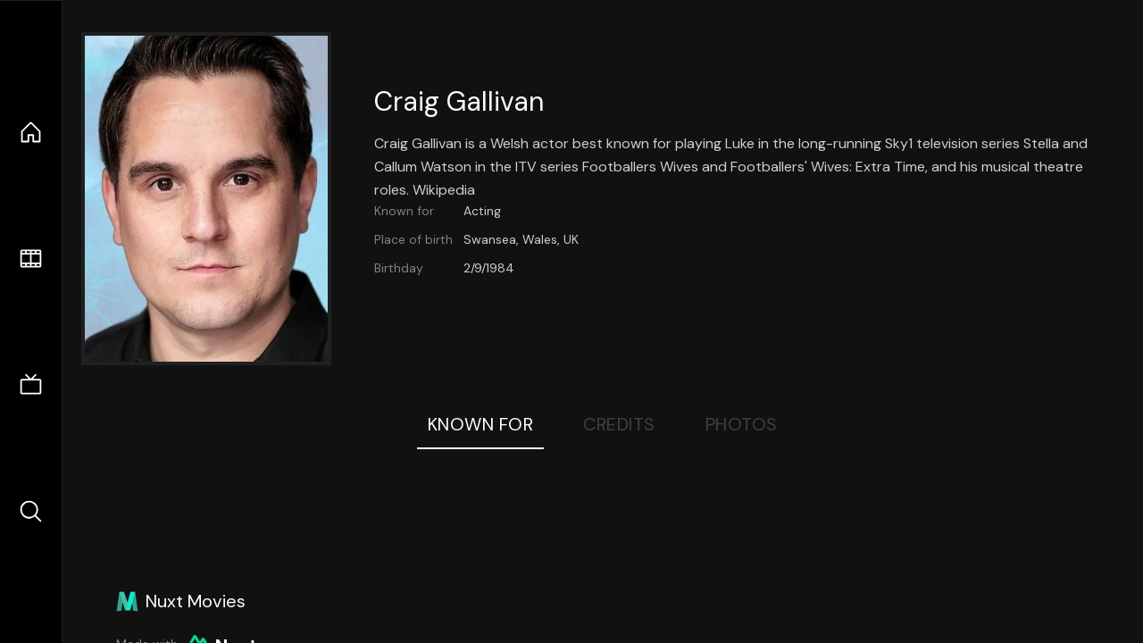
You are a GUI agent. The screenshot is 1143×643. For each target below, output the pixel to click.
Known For (481, 424)
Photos (741, 424)
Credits (619, 424)
